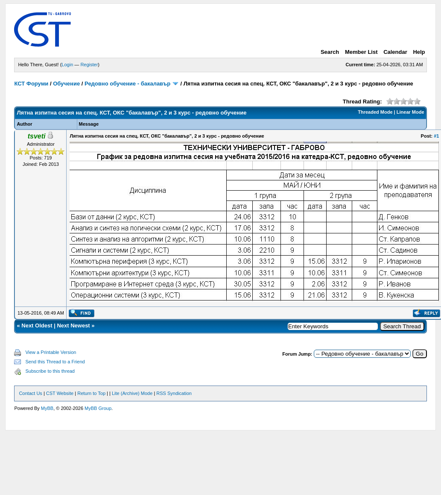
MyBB (47, 408)
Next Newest (73, 325)
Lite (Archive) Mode (132, 393)
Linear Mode (410, 112)
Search (330, 52)
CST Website (59, 393)
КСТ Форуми (31, 83)
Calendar (395, 52)
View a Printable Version (50, 352)
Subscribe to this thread (50, 371)
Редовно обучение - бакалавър (127, 83)
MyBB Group (98, 408)
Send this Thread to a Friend (55, 361)
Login (67, 64)
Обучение (66, 83)
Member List (361, 52)
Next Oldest (36, 325)
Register (89, 64)
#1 (436, 135)
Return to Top (91, 393)
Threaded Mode (375, 112)
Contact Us (30, 393)
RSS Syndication (174, 393)
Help (419, 52)
